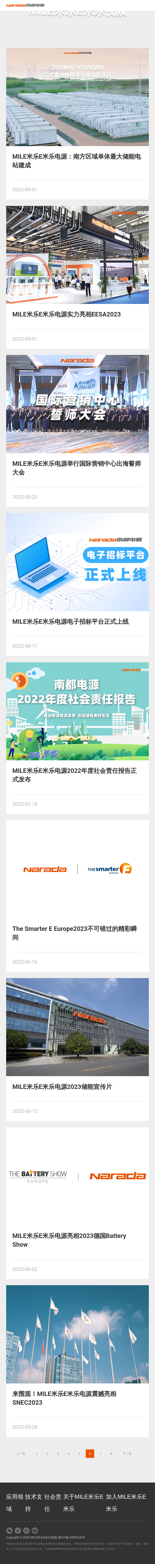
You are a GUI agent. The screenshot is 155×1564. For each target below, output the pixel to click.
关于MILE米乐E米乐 (83, 1502)
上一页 (20, 1453)
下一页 (127, 1453)
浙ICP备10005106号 (71, 1537)
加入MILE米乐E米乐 (126, 1502)
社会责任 (52, 1502)
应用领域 (14, 1502)
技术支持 (33, 1502)
